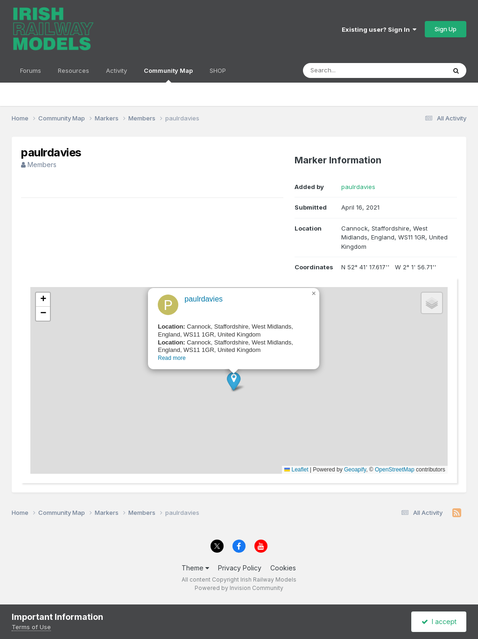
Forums (30, 70)
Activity (116, 70)
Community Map (168, 75)
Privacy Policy (239, 568)
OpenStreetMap (395, 469)
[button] (229, 387)
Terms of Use (31, 627)
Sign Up (446, 29)
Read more (167, 364)
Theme (195, 568)
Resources (73, 70)
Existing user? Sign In (379, 29)
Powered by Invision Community (239, 587)
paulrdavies (358, 186)
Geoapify (355, 469)
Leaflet (296, 469)
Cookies (283, 568)
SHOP (218, 70)
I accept (439, 621)
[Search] (349, 70)
